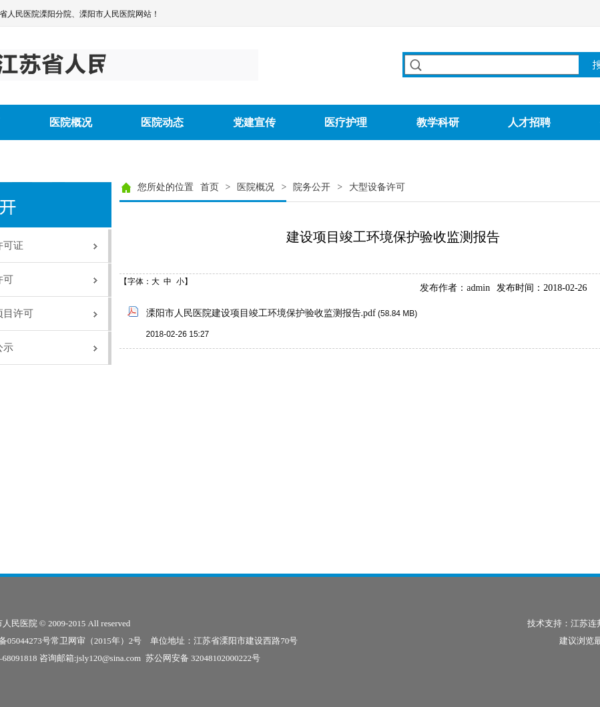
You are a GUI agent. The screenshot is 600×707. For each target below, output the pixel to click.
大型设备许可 (377, 187)
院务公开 (311, 187)
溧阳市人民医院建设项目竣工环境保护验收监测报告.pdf (261, 313)
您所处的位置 (165, 187)
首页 (209, 187)
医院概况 (255, 187)
